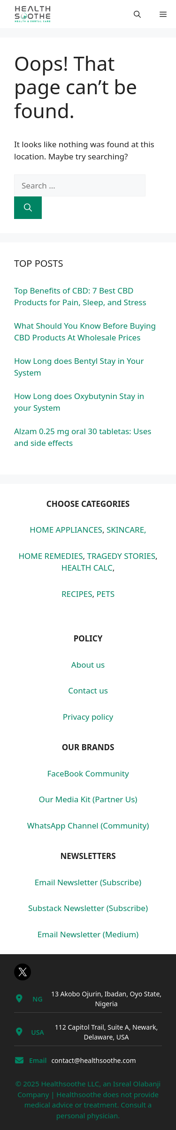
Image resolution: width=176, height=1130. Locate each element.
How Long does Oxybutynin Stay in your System (79, 402)
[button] (137, 14)
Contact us (88, 690)
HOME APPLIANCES (66, 529)
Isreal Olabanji (137, 1083)
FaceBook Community (88, 773)
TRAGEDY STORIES (121, 555)
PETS (106, 593)
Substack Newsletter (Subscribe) (88, 908)
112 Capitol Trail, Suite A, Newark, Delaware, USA (106, 1032)
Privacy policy (88, 716)
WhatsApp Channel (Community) (88, 825)
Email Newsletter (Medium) (88, 934)
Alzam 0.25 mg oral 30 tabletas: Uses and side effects (82, 437)
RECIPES (76, 593)
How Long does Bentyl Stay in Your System (79, 366)
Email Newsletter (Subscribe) (88, 882)
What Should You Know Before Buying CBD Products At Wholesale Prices (85, 331)
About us (88, 664)
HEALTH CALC (87, 567)
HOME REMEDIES (50, 555)
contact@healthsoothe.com (93, 1060)
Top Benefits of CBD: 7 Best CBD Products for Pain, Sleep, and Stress (80, 296)
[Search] (28, 207)
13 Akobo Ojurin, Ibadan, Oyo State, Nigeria (106, 998)
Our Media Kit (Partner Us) (88, 799)
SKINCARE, (126, 529)
